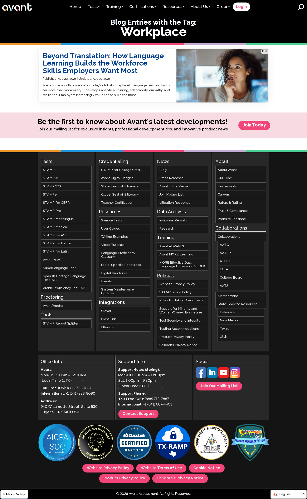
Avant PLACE (53, 260)
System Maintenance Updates (117, 291)
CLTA (224, 269)
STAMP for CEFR (56, 203)
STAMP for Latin (56, 252)
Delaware (227, 312)
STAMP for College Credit (121, 170)
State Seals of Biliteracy (120, 186)
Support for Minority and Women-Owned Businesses (181, 310)
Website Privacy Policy (177, 284)
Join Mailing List (171, 194)
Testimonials (227, 186)
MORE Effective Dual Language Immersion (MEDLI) (182, 264)
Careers (224, 194)
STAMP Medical (55, 227)
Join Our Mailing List (219, 386)
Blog (163, 170)
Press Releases (171, 178)
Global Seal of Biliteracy (120, 194)
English (284, 494)
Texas (224, 329)
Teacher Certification (117, 203)
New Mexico (229, 320)
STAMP (49, 170)
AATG (224, 245)
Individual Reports (173, 220)
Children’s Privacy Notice (178, 345)
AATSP (225, 253)
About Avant (227, 170)
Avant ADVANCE (172, 246)
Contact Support (138, 414)
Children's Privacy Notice (180, 478)
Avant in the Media (173, 186)
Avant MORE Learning (176, 254)
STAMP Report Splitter (60, 323)
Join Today (254, 125)
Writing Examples (114, 237)
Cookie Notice (206, 468)
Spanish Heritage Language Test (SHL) (64, 278)
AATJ (224, 286)
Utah (223, 337)
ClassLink (108, 319)
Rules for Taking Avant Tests (181, 300)
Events (106, 281)
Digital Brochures (114, 273)
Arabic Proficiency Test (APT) (65, 288)
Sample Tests (111, 220)
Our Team (225, 178)
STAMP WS (52, 186)
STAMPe (50, 194)
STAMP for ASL (55, 235)
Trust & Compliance (233, 211)
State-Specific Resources (121, 265)
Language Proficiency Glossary (118, 255)
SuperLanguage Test (59, 268)
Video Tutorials (113, 245)
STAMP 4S (51, 178)
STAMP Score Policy (175, 292)
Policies (165, 275)
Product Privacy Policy (176, 337)
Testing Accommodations (179, 329)
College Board (231, 277)
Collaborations (229, 237)
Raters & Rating (230, 203)
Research (166, 228)
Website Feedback (232, 219)
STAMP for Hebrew (58, 243)
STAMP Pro (52, 211)
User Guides (110, 228)
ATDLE (225, 261)
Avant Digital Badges (117, 178)
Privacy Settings (14, 494)
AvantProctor (53, 306)
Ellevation (108, 327)
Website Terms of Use (161, 468)
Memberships (228, 296)
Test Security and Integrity (179, 320)
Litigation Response (174, 203)
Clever (106, 311)
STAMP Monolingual (58, 219)
